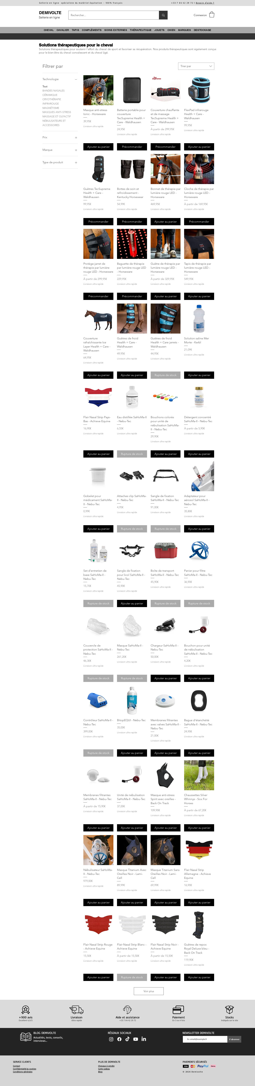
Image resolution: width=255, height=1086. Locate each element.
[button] (211, 14)
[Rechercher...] (111, 15)
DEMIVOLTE (50, 12)
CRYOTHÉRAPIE (51, 99)
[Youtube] (135, 1039)
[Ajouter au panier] (98, 146)
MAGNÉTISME (50, 108)
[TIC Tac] (127, 1039)
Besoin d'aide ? (205, 2)
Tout (44, 86)
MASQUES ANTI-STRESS (56, 112)
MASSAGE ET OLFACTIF (56, 116)
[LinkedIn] (143, 1039)
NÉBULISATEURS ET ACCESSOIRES (54, 123)
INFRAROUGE (50, 103)
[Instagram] (111, 1039)
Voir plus (149, 991)
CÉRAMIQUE (49, 95)
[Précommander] (132, 146)
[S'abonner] (234, 1039)
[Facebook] (119, 1039)
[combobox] (196, 66)
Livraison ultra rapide (93, 126)
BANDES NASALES (53, 90)
